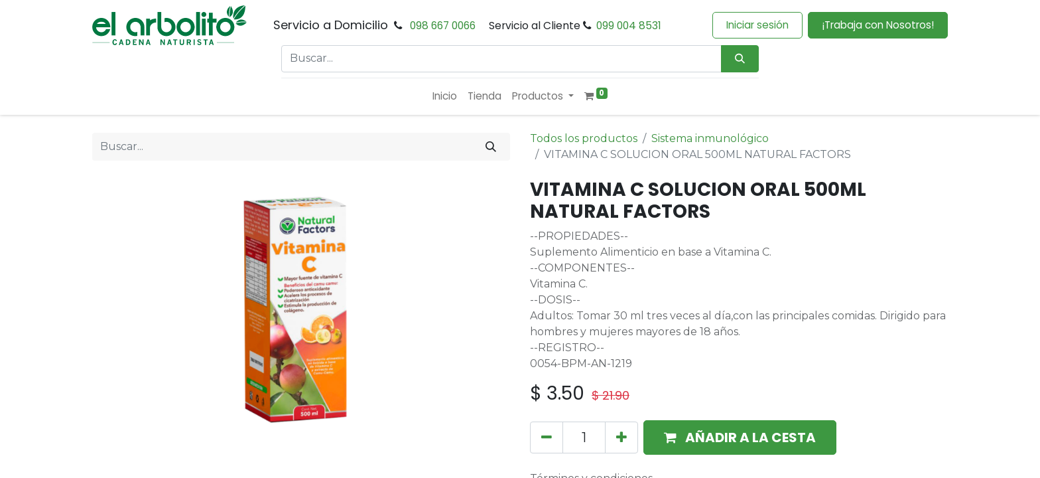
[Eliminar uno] (546, 437)
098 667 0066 (443, 25)
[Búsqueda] (740, 58)
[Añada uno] (621, 437)
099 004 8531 (628, 25)
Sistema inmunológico (710, 138)
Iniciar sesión (757, 25)
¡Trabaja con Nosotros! (878, 25)
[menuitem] (444, 97)
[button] (739, 437)
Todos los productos (583, 138)
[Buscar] (491, 147)
